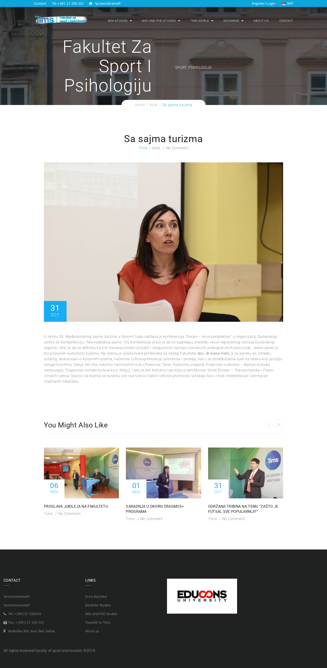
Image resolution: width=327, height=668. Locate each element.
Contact (286, 20)
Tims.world (199, 20)
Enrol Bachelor (96, 596)
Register (258, 3)
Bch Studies (118, 20)
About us (260, 20)
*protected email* (105, 3)
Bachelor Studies (98, 605)
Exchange (231, 20)
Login (270, 3)
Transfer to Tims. (98, 622)
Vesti (156, 148)
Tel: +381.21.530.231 (68, 3)
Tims (143, 148)
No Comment (177, 148)
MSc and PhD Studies (159, 20)
